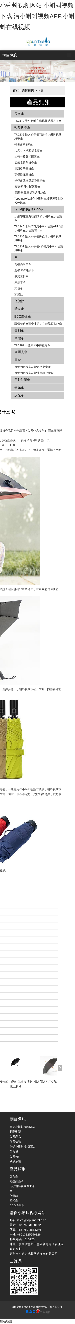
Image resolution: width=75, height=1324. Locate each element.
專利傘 (19, 330)
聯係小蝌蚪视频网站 (22, 1146)
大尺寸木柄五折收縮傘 (28, 150)
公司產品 (15, 1136)
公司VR (14, 1156)
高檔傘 (19, 338)
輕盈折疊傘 (22, 127)
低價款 (19, 301)
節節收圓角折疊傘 (25, 162)
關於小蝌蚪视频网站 (22, 1126)
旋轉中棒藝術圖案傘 (27, 156)
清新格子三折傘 (24, 168)
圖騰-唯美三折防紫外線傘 (30, 192)
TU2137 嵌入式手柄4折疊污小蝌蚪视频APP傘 (38, 248)
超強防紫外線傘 (24, 270)
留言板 (14, 1151)
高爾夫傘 (20, 352)
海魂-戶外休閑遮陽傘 (27, 186)
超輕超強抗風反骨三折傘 (29, 180)
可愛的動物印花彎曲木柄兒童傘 (34, 373)
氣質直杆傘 (21, 276)
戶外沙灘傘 (22, 379)
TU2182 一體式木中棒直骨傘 (32, 345)
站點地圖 (15, 1161)
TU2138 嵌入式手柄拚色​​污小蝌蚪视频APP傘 (38, 238)
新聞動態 (28, 90)
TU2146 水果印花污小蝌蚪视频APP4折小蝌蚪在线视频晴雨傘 (38, 228)
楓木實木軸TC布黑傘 (48, 1081)
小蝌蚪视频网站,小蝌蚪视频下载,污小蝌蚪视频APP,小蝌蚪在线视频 (37, 16)
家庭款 (18, 294)
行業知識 (15, 1141)
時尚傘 (19, 308)
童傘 (17, 360)
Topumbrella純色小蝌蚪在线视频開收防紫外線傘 (38, 200)
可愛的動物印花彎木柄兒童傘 (32, 367)
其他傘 (18, 288)
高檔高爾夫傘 (22, 264)
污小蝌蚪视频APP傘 (28, 209)
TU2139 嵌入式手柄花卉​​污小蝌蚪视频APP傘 (38, 136)
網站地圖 (6, 1321)
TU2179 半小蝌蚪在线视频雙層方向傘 (38, 120)
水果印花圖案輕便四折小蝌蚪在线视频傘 (38, 218)
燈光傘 (19, 387)
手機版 (46, 1312)
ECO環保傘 (22, 316)
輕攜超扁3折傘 (23, 144)
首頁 (16, 90)
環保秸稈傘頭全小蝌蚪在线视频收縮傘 (38, 323)
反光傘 (19, 395)
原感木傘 (20, 282)
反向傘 (19, 113)
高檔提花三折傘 (24, 174)
